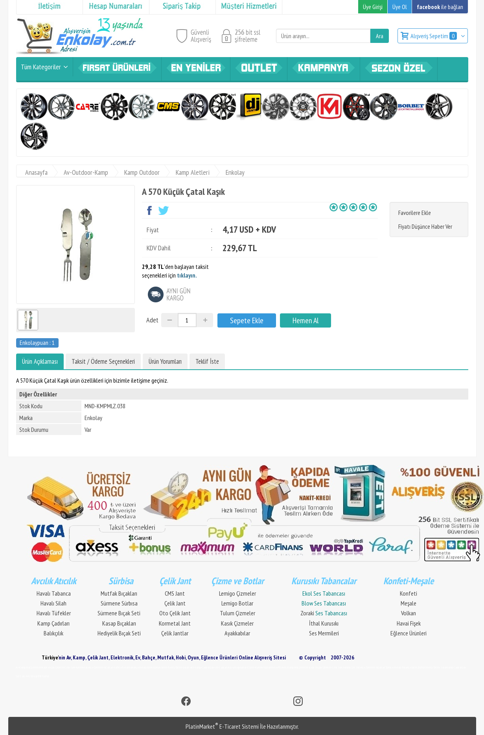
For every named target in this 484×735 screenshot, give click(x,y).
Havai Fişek (409, 623)
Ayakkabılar (237, 633)
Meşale (408, 603)
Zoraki (323, 613)
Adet (152, 319)
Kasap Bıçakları (119, 623)
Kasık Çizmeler (237, 623)
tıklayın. (187, 275)
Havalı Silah (53, 603)
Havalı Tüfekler (54, 613)
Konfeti (408, 593)
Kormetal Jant (175, 623)
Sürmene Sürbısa (119, 603)
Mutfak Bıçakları (119, 593)
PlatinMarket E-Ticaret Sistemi (222, 726)
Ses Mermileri (324, 633)
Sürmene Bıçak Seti (119, 613)
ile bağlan (440, 7)
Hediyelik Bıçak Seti (119, 633)
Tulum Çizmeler (237, 613)
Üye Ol (399, 7)
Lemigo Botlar (237, 603)
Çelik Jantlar (174, 633)
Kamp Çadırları (53, 623)
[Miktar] (187, 320)
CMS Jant (175, 593)
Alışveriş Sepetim (434, 36)
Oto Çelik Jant (175, 613)
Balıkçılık (53, 633)
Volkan (408, 613)
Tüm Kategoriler (41, 66)
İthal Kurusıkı (324, 623)
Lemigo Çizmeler (237, 593)
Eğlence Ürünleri (408, 633)
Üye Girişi (373, 7)
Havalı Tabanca (54, 593)
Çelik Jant (175, 603)
